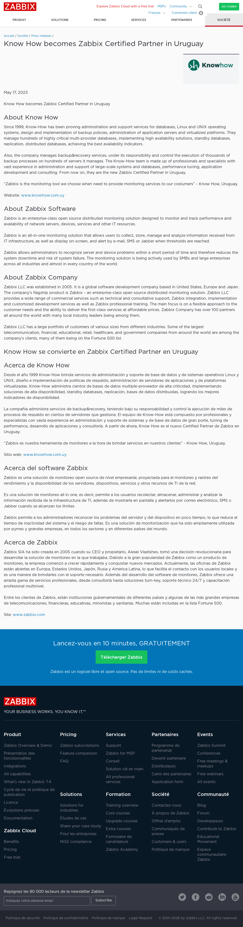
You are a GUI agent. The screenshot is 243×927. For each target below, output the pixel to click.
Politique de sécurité (23, 918)
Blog (201, 805)
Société (22, 36)
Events (205, 734)
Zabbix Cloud (20, 830)
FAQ (64, 761)
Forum (203, 813)
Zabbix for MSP (120, 753)
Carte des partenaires (171, 774)
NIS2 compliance (76, 842)
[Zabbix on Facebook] (195, 897)
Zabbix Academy (122, 849)
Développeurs (210, 821)
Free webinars (210, 774)
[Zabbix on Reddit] (209, 897)
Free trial (12, 857)
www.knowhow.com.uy (42, 195)
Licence (11, 802)
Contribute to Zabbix (216, 829)
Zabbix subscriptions (79, 745)
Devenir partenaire (169, 758)
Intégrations (15, 766)
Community (178, 6)
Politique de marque (170, 849)
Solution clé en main (124, 769)
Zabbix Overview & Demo (28, 745)
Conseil (112, 761)
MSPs (162, 6)
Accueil (9, 36)
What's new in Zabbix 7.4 (27, 782)
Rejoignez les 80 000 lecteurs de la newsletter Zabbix (54, 892)
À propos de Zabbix (170, 813)
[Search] (200, 6)
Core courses (118, 813)
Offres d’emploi (166, 821)
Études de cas (73, 818)
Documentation (18, 818)
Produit (12, 734)
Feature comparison (78, 753)
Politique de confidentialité (65, 918)
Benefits (11, 842)
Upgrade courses (122, 821)
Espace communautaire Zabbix (211, 854)
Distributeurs (164, 766)
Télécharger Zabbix (121, 657)
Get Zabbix (229, 6)
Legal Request (140, 918)
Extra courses (118, 829)
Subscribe (103, 900)
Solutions (71, 794)
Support (113, 745)
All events (206, 782)
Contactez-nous (166, 805)
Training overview (122, 805)
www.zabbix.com (29, 615)
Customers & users (169, 842)
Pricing (10, 849)
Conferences (208, 753)
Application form (167, 782)
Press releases (41, 36)
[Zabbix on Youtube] (235, 897)
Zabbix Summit (211, 745)
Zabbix (20, 6)
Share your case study (80, 826)
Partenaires (165, 734)
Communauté (213, 794)
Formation (118, 794)
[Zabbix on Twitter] (182, 897)
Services (116, 734)
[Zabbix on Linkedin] (222, 897)
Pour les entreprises (78, 834)
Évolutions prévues (21, 810)
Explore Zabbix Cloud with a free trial (125, 6)
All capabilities (17, 774)
